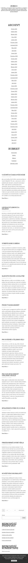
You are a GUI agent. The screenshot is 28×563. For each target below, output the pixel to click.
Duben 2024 (14, 64)
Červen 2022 (14, 113)
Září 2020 (14, 129)
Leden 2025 (14, 40)
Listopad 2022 (14, 107)
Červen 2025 (14, 29)
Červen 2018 (14, 137)
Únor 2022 (14, 118)
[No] (26, 558)
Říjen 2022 (14, 110)
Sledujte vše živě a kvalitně (13, 276)
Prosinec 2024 (14, 42)
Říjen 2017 (14, 140)
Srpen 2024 (14, 53)
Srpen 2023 (14, 86)
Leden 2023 (14, 102)
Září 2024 (14, 50)
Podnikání (14, 160)
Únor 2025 (14, 37)
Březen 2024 (14, 67)
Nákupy (14, 158)
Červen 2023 (14, 91)
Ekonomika (14, 152)
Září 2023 (14, 83)
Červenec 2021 (14, 126)
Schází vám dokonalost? (12, 473)
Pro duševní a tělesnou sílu (13, 339)
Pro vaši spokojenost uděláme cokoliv (10, 374)
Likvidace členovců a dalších (10, 208)
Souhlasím (14, 560)
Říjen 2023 (14, 80)
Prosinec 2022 (14, 105)
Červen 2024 (14, 58)
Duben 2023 (14, 96)
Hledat (3, 515)
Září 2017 (14, 143)
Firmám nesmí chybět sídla (13, 442)
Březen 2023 (14, 99)
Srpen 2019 (14, 132)
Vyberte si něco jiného (11, 243)
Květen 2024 (14, 61)
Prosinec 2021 (14, 124)
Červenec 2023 (14, 88)
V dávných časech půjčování (13, 175)
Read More (5, 198)
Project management (10, 305)
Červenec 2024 (14, 56)
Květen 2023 (14, 94)
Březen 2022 (14, 115)
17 (15, 510)
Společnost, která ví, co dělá (13, 408)
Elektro (14, 155)
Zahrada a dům (14, 163)
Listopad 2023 (14, 78)
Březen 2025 (14, 34)
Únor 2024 (14, 69)
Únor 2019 (14, 134)
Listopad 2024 (14, 45)
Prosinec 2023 (14, 75)
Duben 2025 (14, 31)
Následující (21, 510)
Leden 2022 (14, 121)
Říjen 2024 (14, 48)
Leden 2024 (14, 72)
